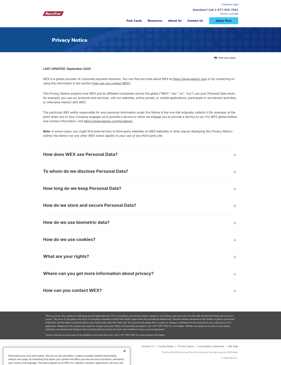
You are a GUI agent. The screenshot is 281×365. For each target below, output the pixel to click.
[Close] (125, 357)
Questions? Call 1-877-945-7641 (215, 10)
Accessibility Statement (211, 346)
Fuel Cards (134, 21)
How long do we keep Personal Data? (140, 189)
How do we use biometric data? (140, 223)
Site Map (233, 346)
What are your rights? (140, 257)
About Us (175, 21)
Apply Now (224, 21)
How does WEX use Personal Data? (140, 155)
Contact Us (195, 21)
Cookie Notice (166, 346)
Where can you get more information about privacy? (140, 274)
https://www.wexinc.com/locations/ (108, 121)
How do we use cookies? (140, 240)
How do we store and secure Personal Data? (140, 206)
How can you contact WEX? (111, 83)
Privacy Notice (186, 346)
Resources (155, 21)
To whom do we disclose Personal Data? (140, 172)
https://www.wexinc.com (190, 79)
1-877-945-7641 (160, 326)
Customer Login (230, 4)
